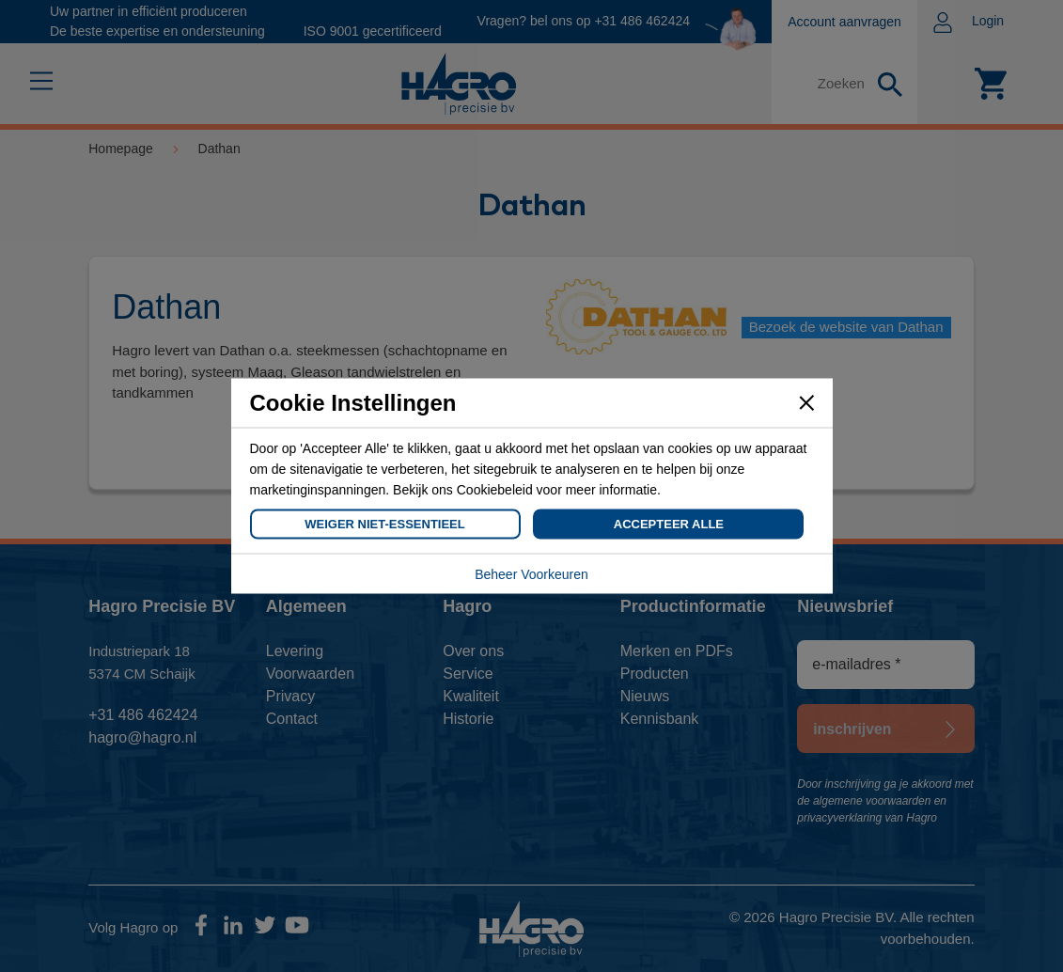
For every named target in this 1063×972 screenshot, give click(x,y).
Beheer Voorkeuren (531, 574)
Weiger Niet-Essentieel (384, 524)
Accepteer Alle (669, 524)
